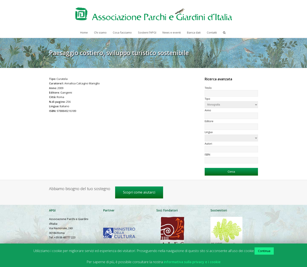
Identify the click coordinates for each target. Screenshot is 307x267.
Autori (208, 143)
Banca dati (194, 32)
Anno (208, 110)
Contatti (212, 32)
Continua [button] (264, 251)
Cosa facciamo (122, 32)
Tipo (207, 99)
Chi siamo (100, 32)
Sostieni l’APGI (147, 32)
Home (84, 32)
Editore (209, 121)
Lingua (209, 132)
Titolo (208, 88)
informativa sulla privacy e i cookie (192, 262)
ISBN (207, 154)
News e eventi (171, 32)
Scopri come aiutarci (139, 192)
